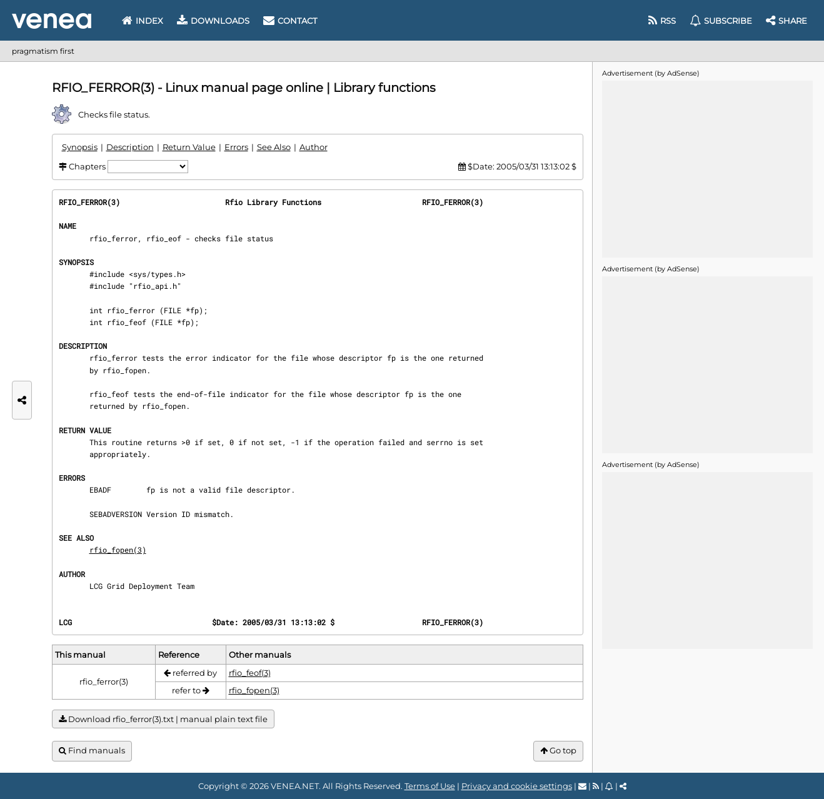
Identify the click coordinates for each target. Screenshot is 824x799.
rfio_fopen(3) (117, 550)
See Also (274, 147)
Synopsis (80, 147)
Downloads (213, 20)
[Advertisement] (707, 168)
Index (142, 20)
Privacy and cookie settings (516, 786)
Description (130, 147)
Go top (558, 750)
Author (313, 147)
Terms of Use (429, 786)
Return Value (189, 147)
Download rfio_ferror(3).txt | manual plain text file (163, 719)
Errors (236, 147)
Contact (290, 20)
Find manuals (92, 750)
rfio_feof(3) (250, 673)
